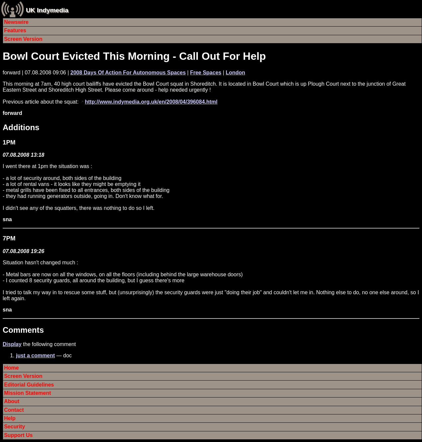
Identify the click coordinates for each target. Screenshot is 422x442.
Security (14, 426)
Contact (14, 410)
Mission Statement (27, 393)
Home (11, 368)
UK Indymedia (47, 10)
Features (15, 30)
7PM (9, 238)
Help (10, 418)
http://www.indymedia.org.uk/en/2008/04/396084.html (151, 102)
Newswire (16, 22)
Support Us (18, 435)
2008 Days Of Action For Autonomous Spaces (128, 72)
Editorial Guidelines (29, 385)
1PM (9, 142)
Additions (21, 127)
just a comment (35, 355)
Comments (23, 329)
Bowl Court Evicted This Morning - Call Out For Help (134, 56)
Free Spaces (205, 72)
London (235, 72)
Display (12, 344)
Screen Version (23, 39)
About (11, 401)
